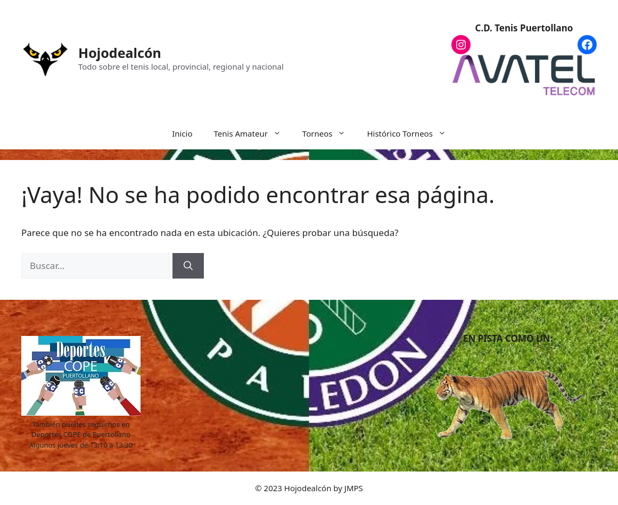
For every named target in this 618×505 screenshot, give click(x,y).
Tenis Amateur (253, 133)
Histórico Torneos (411, 133)
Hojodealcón (119, 53)
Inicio (182, 133)
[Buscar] (188, 266)
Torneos (329, 133)
